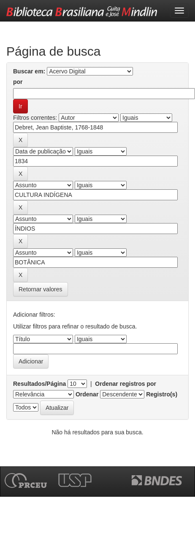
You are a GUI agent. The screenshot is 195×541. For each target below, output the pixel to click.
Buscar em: (29, 71)
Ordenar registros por (125, 383)
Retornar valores (40, 289)
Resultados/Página (39, 383)
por (18, 81)
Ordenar (87, 394)
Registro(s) (161, 394)
